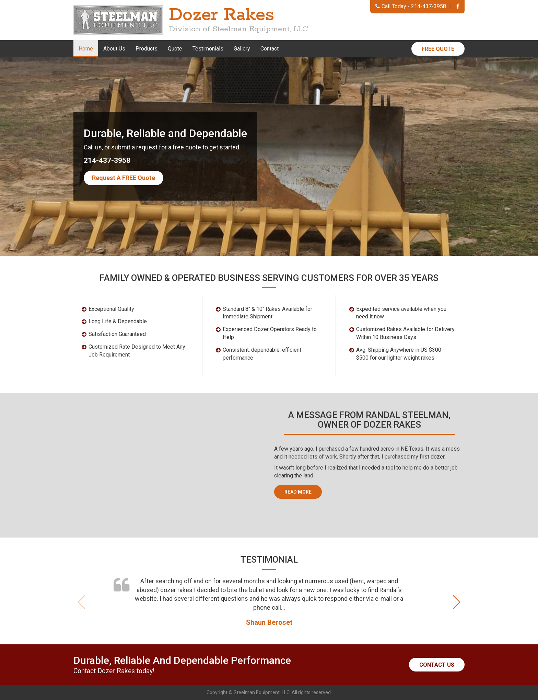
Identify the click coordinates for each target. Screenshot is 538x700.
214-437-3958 (428, 6)
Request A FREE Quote (123, 177)
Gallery (242, 48)
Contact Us (436, 665)
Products (146, 48)
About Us (114, 48)
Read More (298, 492)
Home (86, 48)
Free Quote (438, 49)
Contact (269, 48)
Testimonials (207, 48)
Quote (175, 48)
